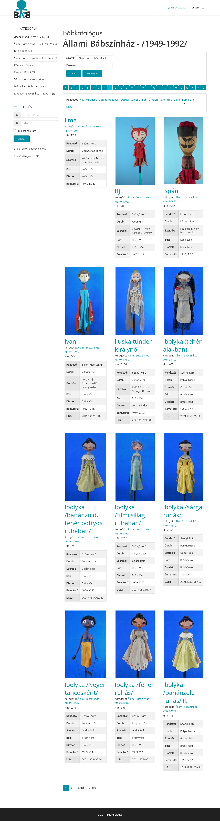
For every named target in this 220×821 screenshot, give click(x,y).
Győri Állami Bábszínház (30, 86)
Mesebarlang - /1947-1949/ (31, 36)
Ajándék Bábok (24, 65)
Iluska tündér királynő (133, 345)
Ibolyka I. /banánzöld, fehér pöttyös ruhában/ (83, 519)
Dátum (103, 99)
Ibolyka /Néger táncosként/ (85, 689)
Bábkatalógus (177, 7)
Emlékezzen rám (25, 130)
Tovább (80, 787)
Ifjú (119, 191)
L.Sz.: (69, 106)
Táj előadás (23, 50)
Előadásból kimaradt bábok (31, 79)
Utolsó (92, 787)
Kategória (91, 99)
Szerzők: (135, 99)
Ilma (71, 120)
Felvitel (198, 7)
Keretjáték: (166, 99)
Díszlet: (153, 99)
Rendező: (113, 99)
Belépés (22, 138)
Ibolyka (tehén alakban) (183, 345)
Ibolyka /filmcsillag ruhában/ (130, 515)
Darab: (125, 99)
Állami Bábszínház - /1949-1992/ (36, 44)
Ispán (170, 191)
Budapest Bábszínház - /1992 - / (34, 93)
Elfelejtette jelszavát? (26, 156)
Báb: (144, 99)
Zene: (177, 99)
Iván (70, 341)
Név (82, 99)
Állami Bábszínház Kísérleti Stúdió (36, 58)
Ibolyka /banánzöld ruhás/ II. (179, 692)
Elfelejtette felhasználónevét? (31, 148)
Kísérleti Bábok (24, 72)
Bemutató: (188, 99)
